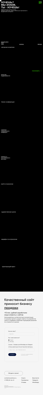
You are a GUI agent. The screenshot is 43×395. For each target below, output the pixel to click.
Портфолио (24, 380)
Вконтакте (35, 378)
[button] (10, 17)
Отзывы (23, 382)
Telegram (35, 380)
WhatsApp (35, 382)
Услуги (23, 378)
